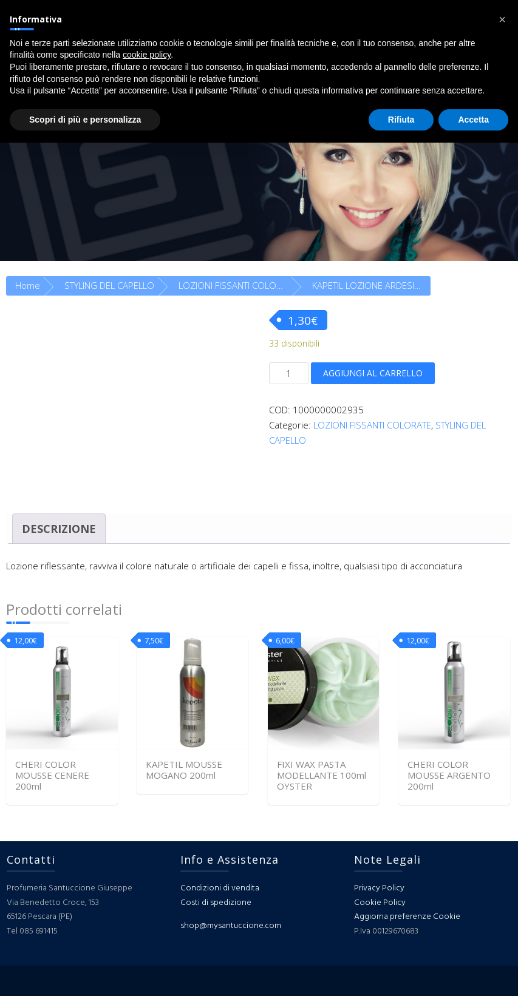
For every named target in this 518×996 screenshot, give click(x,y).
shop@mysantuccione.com (230, 926)
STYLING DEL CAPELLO (109, 285)
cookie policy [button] (147, 54)
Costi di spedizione (215, 903)
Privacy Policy (379, 888)
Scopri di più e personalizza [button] (85, 119)
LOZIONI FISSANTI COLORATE (237, 285)
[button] (502, 19)
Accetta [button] (473, 119)
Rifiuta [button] (401, 119)
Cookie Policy (380, 903)
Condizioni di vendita (219, 888)
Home (27, 285)
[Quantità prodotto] (288, 373)
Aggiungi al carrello (373, 373)
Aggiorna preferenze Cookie (407, 917)
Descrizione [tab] (59, 528)
